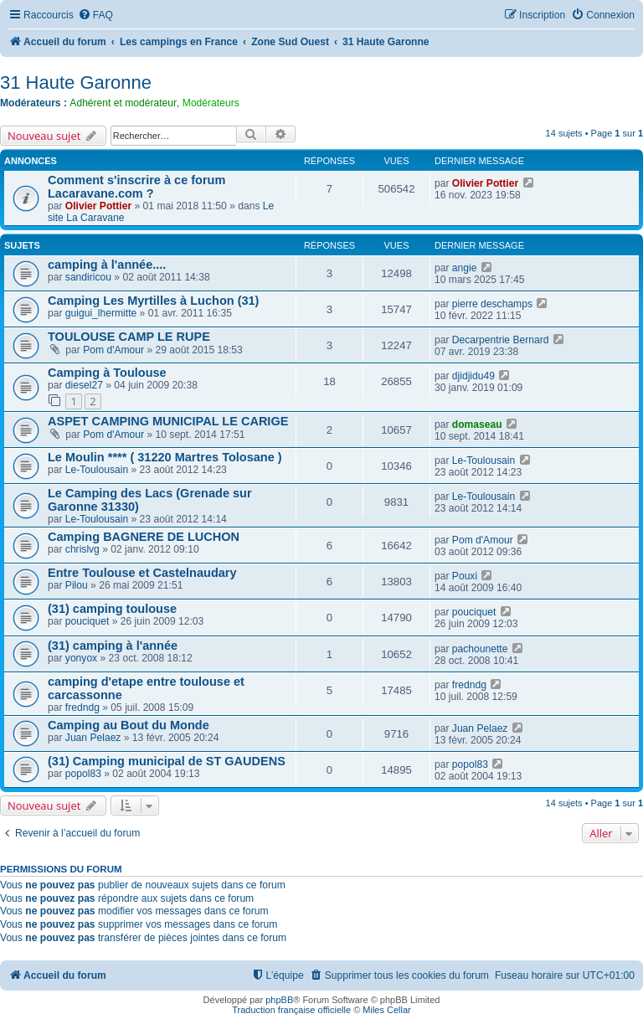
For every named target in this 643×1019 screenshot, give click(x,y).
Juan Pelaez (93, 738)
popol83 (83, 774)
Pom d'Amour (113, 350)
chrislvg (82, 549)
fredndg (82, 707)
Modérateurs (211, 103)
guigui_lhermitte (100, 313)
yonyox (81, 658)
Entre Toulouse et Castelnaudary (142, 572)
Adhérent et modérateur (123, 103)
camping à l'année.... (107, 264)
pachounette (480, 649)
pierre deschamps (492, 304)
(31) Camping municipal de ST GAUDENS (166, 761)
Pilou (76, 585)
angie (464, 268)
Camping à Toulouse (107, 372)
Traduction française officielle (291, 1010)
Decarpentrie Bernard (500, 340)
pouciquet (87, 621)
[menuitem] (95, 15)
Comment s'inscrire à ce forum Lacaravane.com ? (136, 186)
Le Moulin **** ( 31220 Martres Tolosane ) (165, 457)
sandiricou (88, 277)
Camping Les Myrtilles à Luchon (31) (153, 300)
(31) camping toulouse (112, 608)
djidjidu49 (473, 376)
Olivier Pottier (98, 206)
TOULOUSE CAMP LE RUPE (129, 336)
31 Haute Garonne (76, 82)
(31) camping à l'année (112, 645)
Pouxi (464, 576)
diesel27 (84, 385)
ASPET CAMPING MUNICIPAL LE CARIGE (168, 421)
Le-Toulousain (96, 470)
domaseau (477, 424)
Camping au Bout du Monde (128, 725)
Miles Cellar (386, 1010)
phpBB (279, 1000)
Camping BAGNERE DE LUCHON (143, 536)
